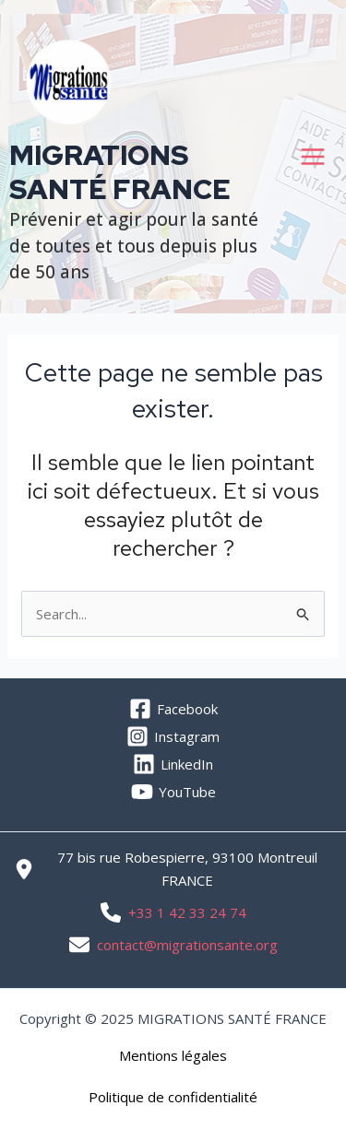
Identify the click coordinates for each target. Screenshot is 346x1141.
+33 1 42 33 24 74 (187, 912)
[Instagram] (173, 736)
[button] (173, 1056)
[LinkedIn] (173, 764)
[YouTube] (173, 792)
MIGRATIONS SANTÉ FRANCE (120, 171)
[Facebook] (173, 709)
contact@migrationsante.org (187, 944)
